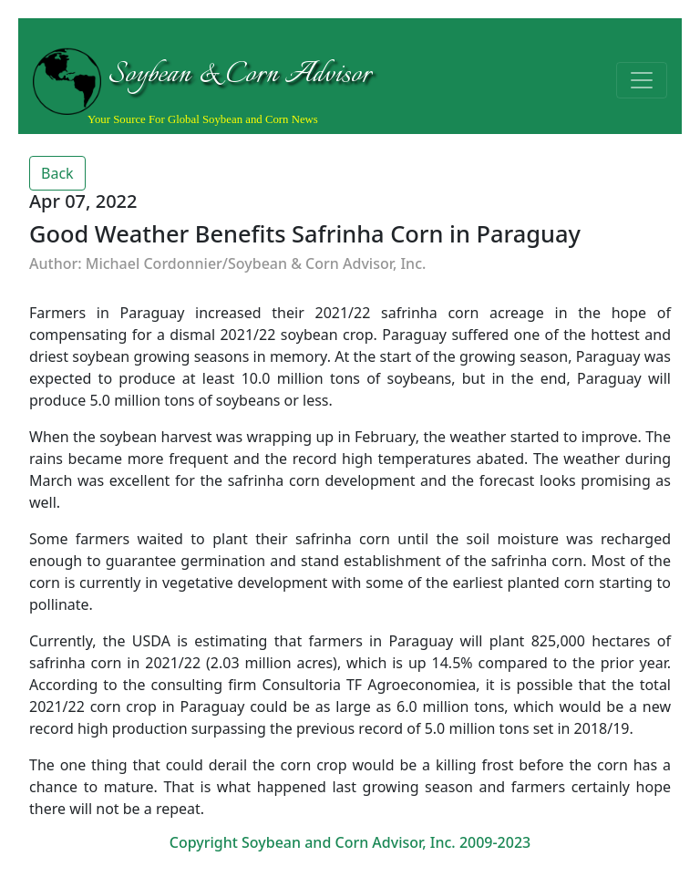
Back (57, 173)
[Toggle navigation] (641, 80)
